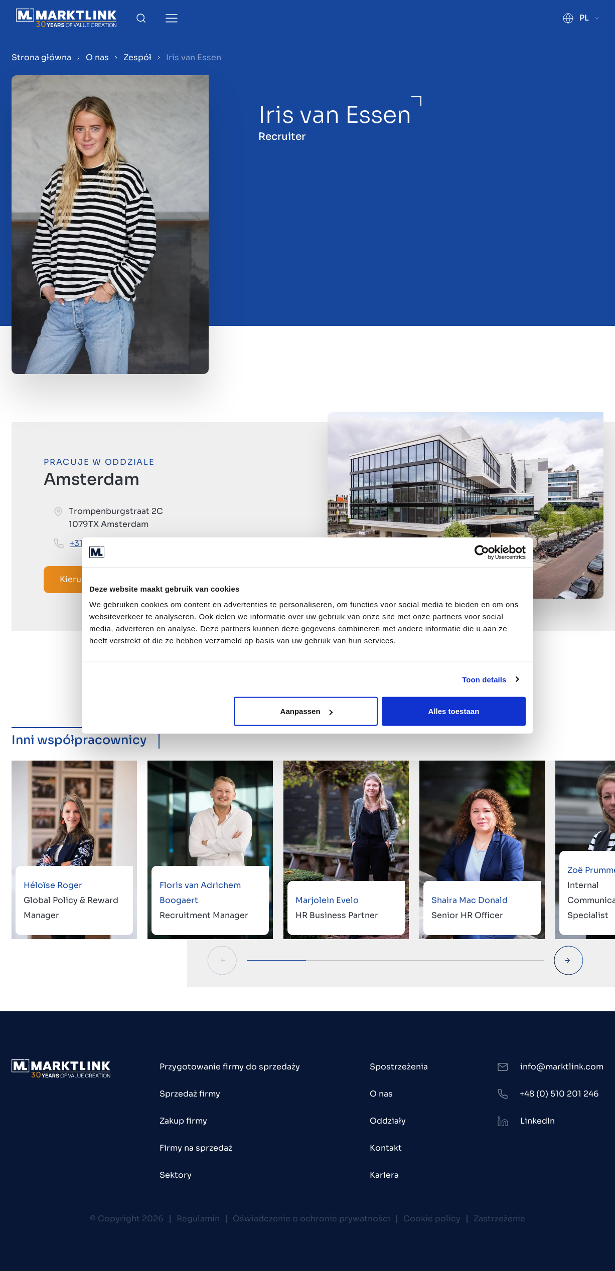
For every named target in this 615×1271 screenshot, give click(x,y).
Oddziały (388, 1121)
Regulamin (198, 1218)
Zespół (137, 57)
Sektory (176, 1175)
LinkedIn (537, 1121)
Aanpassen (306, 711)
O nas (97, 57)
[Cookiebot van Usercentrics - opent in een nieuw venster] (482, 552)
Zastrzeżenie (499, 1218)
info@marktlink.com (561, 1066)
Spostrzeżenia (399, 1066)
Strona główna (41, 57)
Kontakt (386, 1148)
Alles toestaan (454, 711)
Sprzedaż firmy (190, 1093)
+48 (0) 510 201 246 (559, 1093)
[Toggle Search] (140, 18)
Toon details (484, 679)
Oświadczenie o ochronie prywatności (311, 1218)
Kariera (384, 1175)
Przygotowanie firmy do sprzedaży (230, 1066)
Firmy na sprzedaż (196, 1148)
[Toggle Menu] (172, 18)
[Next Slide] (568, 960)
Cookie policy (431, 1218)
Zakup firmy (183, 1121)
